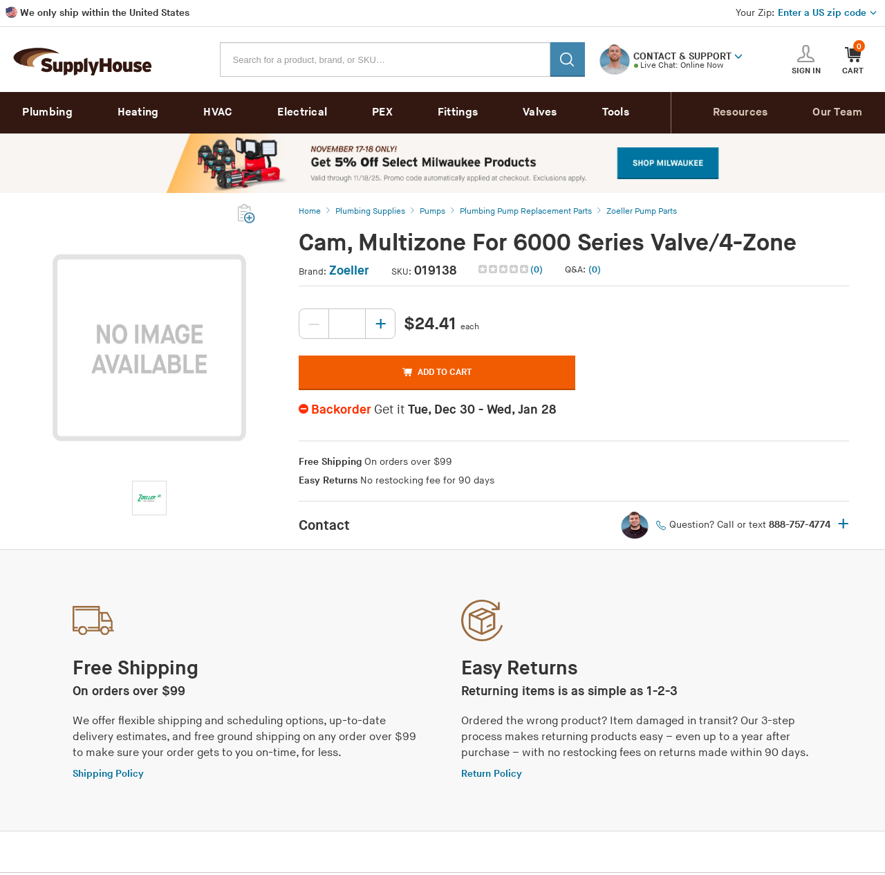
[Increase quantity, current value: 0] (380, 323)
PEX (382, 112)
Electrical (302, 112)
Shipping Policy (108, 774)
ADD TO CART (437, 372)
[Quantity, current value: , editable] (347, 323)
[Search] (567, 59)
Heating (138, 112)
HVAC (217, 112)
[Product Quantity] (347, 323)
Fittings (458, 112)
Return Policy (491, 774)
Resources (740, 112)
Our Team (837, 112)
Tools (616, 112)
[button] (738, 55)
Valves (540, 112)
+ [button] (843, 525)
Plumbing (47, 112)
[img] (504, 269)
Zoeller (349, 271)
